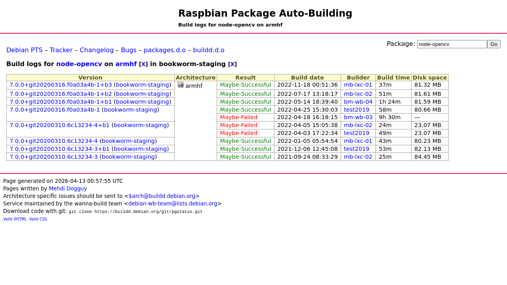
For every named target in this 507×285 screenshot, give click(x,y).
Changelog (97, 50)
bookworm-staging (142, 85)
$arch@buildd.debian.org (162, 196)
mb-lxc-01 (358, 85)
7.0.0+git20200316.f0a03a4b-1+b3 (61, 85)
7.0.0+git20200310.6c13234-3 (53, 157)
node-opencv (79, 64)
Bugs (129, 50)
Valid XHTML (15, 219)
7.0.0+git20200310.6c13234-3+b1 (60, 149)
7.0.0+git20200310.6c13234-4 (53, 141)
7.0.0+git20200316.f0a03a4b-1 (55, 109)
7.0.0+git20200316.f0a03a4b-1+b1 (61, 102)
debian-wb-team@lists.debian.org (172, 204)
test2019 (356, 109)
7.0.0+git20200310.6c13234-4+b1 (60, 125)
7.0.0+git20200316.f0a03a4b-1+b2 (61, 94)
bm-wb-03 (358, 117)
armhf (126, 64)
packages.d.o (165, 50)
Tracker (61, 50)
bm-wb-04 (358, 102)
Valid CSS (38, 219)
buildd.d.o (209, 50)
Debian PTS (24, 50)
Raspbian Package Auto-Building (265, 13)
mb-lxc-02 (358, 94)
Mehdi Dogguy (68, 189)
